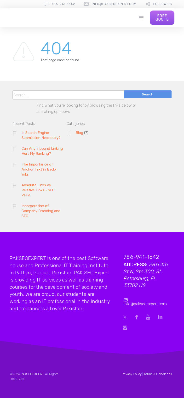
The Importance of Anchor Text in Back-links (39, 169)
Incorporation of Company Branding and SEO (41, 211)
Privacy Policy (132, 374)
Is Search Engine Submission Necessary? (41, 135)
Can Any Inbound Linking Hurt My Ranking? (42, 151)
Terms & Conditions (158, 374)
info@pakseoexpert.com (114, 4)
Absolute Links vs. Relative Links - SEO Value (38, 190)
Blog (79, 133)
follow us (162, 4)
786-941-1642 (63, 4)
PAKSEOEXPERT (32, 374)
